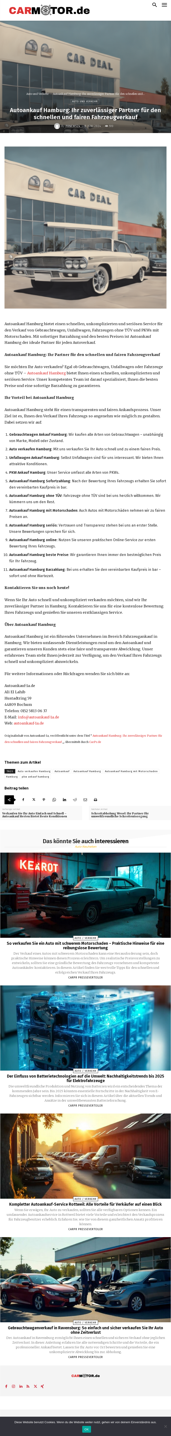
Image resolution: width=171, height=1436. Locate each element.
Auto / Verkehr (85, 938)
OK (86, 1429)
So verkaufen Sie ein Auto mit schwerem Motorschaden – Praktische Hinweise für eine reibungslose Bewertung (85, 945)
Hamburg (12, 776)
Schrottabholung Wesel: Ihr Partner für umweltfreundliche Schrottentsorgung (120, 815)
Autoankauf (62, 771)
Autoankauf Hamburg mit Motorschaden (131, 771)
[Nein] (165, 1426)
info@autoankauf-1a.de (38, 717)
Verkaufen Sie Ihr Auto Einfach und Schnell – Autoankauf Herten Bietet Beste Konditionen (34, 815)
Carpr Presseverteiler (85, 977)
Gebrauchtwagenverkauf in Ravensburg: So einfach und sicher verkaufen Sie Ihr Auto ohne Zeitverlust (85, 1330)
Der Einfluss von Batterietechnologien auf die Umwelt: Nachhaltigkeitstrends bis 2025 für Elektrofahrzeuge (85, 1078)
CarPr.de (95, 742)
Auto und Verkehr (37, 94)
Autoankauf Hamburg (46, 373)
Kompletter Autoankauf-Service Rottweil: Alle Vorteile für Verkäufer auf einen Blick (85, 1204)
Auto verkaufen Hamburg (34, 771)
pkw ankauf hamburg (35, 776)
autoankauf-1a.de (29, 723)
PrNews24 (73, 126)
